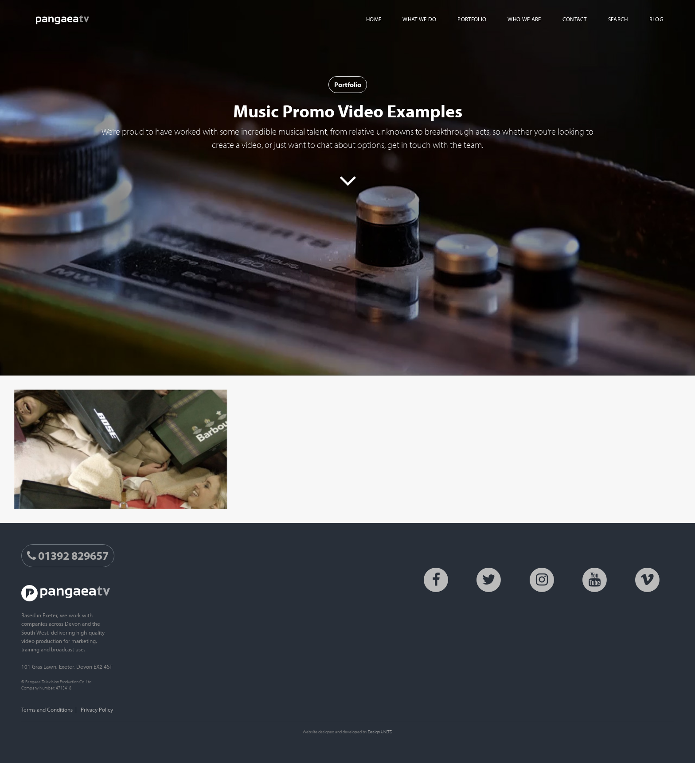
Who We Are (524, 19)
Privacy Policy (97, 709)
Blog (656, 19)
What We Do (419, 19)
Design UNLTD (380, 731)
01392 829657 (68, 555)
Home (373, 19)
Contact (574, 19)
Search (618, 19)
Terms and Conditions (47, 709)
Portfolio (347, 84)
